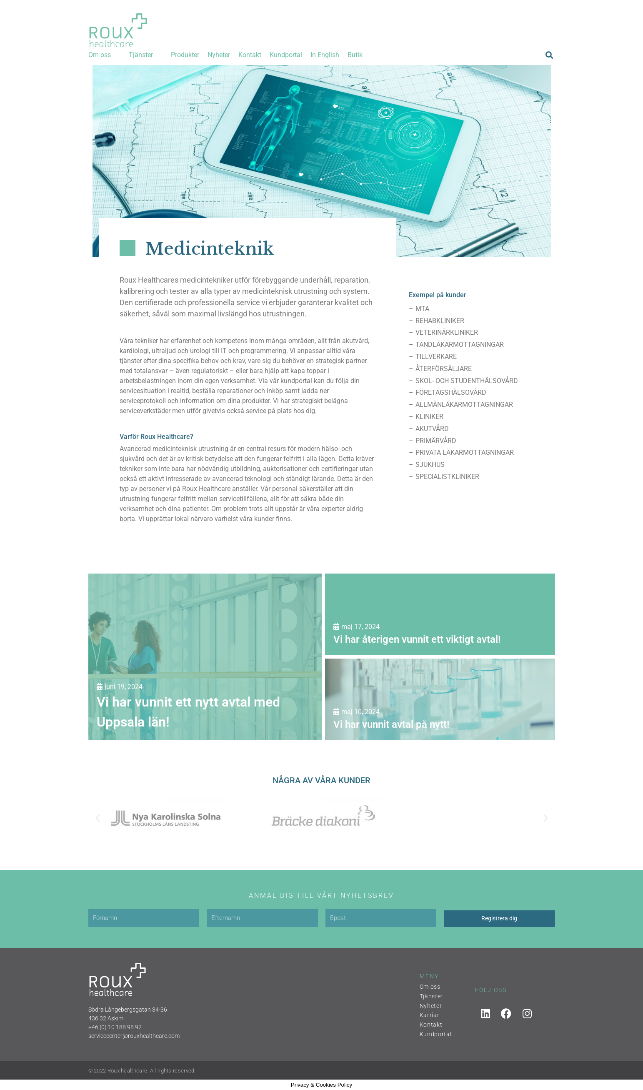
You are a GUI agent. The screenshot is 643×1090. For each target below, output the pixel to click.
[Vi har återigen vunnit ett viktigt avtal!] (440, 614)
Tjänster (431, 996)
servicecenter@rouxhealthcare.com (134, 1035)
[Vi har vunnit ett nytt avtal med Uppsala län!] (205, 657)
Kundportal (436, 1034)
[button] (104, 55)
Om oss (430, 986)
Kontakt (431, 1024)
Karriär (430, 1015)
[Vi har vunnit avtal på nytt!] (440, 699)
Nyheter (431, 1005)
